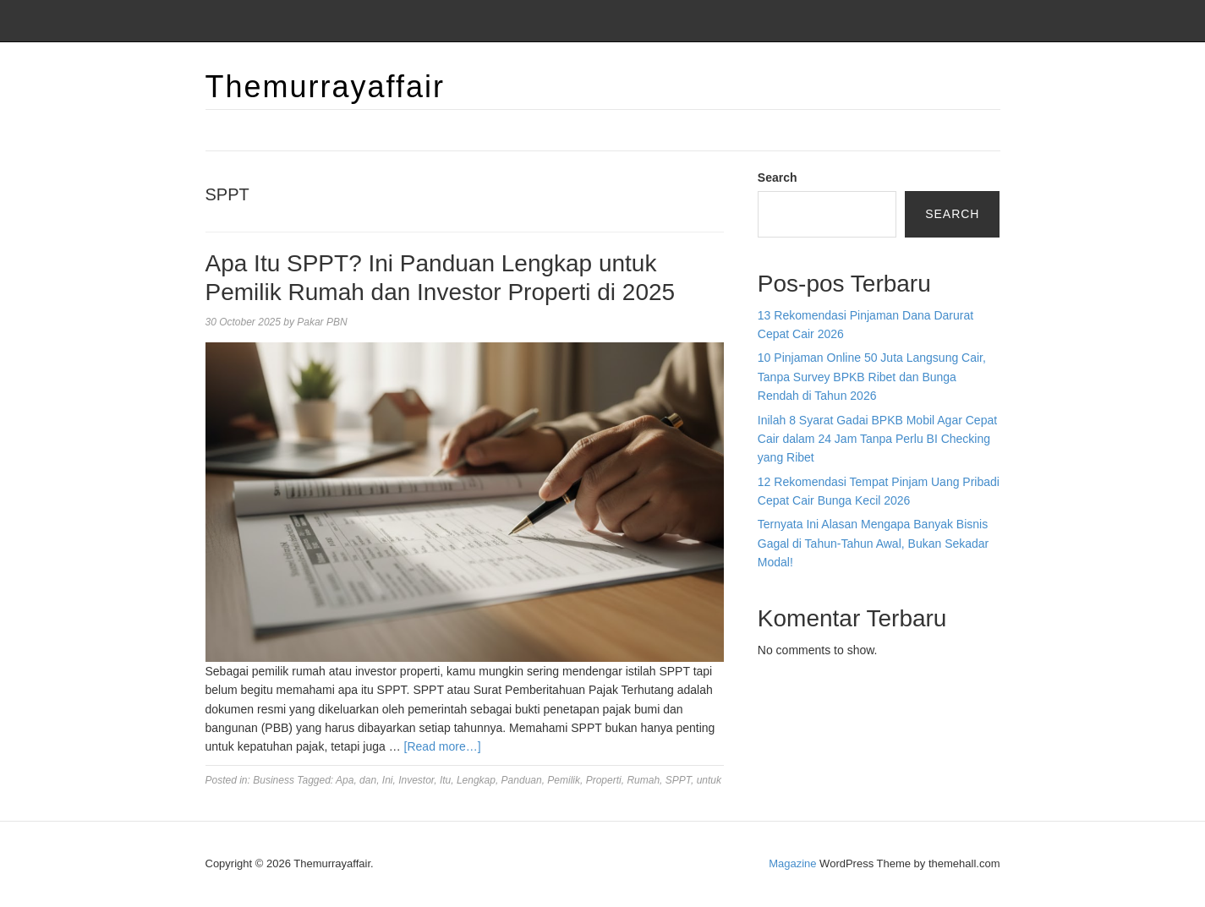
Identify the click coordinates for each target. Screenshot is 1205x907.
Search (777, 177)
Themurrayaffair (325, 86)
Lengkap (476, 780)
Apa (344, 780)
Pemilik (563, 780)
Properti (604, 780)
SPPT (678, 780)
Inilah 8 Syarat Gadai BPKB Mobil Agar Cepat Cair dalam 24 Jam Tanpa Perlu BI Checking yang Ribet (877, 439)
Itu (445, 780)
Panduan (521, 780)
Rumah (643, 780)
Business (273, 780)
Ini (387, 780)
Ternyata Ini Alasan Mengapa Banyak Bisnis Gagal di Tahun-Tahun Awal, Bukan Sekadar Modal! (873, 543)
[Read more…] (442, 746)
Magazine (792, 863)
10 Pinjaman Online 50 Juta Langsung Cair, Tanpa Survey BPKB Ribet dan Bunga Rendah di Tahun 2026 (872, 376)
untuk (709, 780)
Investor (416, 780)
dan (367, 780)
